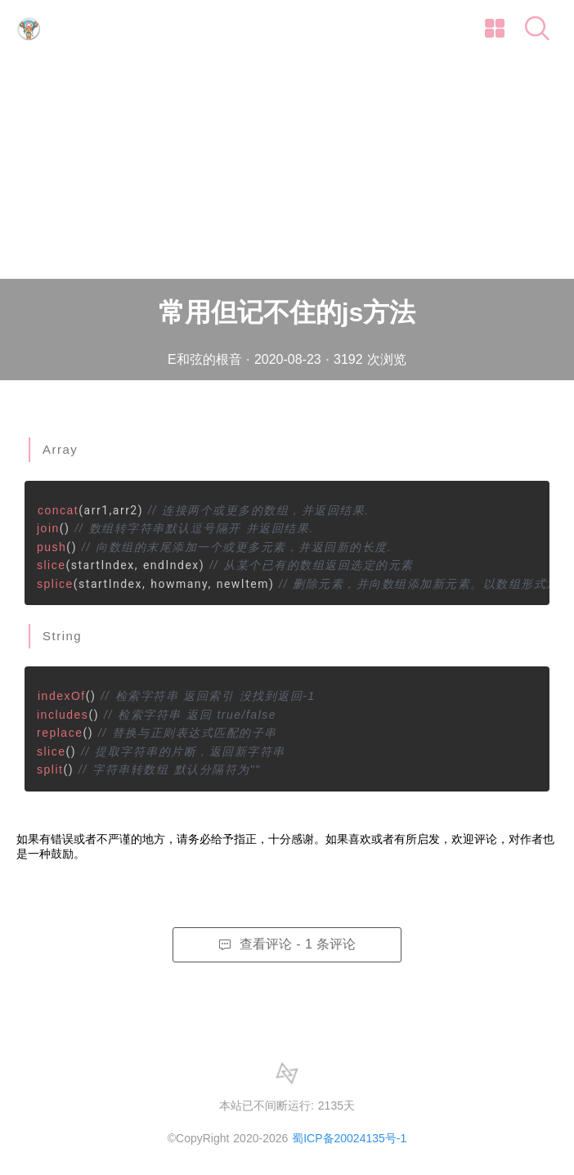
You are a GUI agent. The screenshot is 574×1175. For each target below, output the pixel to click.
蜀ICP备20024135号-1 (349, 1138)
